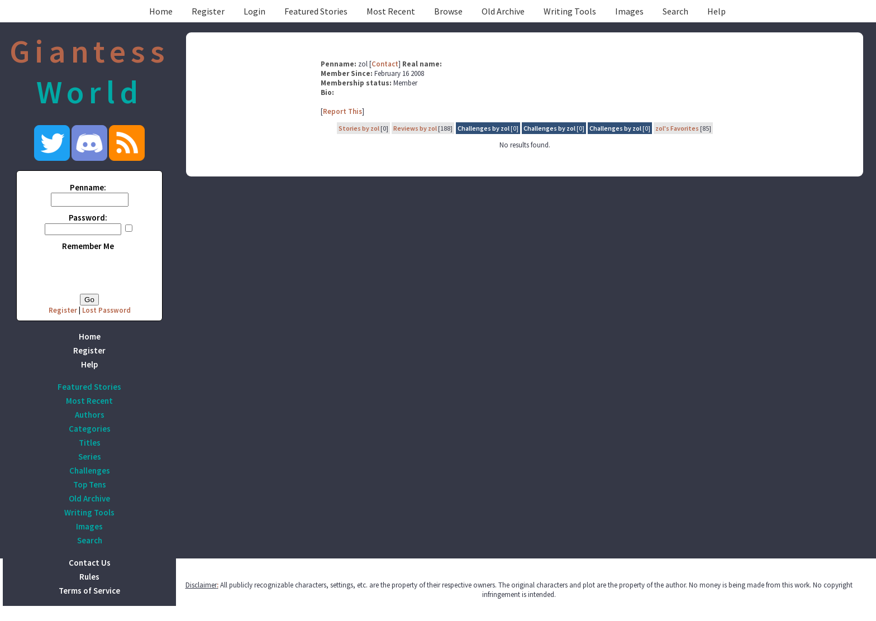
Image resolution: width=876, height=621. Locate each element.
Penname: (88, 187)
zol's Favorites (677, 128)
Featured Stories (315, 11)
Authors (89, 414)
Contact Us (90, 562)
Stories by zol (359, 128)
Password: (88, 217)
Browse (448, 11)
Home (161, 11)
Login (254, 11)
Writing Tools (570, 11)
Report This (342, 111)
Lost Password (106, 310)
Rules (89, 576)
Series (89, 456)
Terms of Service (89, 590)
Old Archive (503, 11)
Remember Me (88, 246)
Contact (385, 64)
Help (716, 11)
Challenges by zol (484, 128)
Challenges (89, 470)
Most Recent (390, 11)
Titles (90, 442)
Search (675, 11)
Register (208, 11)
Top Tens (89, 484)
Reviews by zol (415, 128)
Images (629, 11)
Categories (90, 428)
